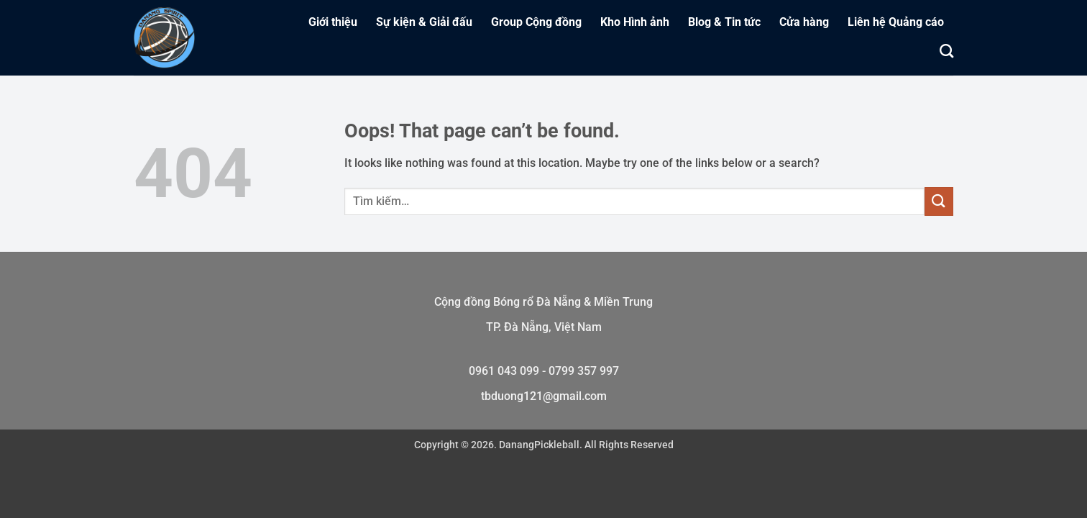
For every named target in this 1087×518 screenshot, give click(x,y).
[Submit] (939, 201)
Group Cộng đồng (536, 22)
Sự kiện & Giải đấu (424, 22)
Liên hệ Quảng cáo (896, 22)
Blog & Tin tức (724, 22)
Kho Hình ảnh (634, 22)
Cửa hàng (804, 22)
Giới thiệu (332, 22)
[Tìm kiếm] (946, 50)
